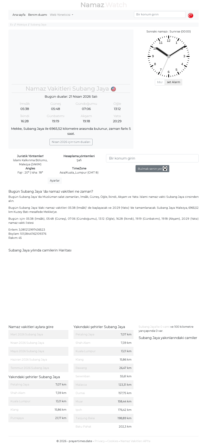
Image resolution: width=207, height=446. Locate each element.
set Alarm (173, 82)
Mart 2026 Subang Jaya (26, 334)
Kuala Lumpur (20, 401)
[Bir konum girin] (152, 158)
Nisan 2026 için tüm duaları (71, 142)
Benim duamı (37, 14)
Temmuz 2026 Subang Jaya (29, 368)
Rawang (81, 368)
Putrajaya (17, 418)
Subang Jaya (38, 24)
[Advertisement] (71, 59)
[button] (190, 12)
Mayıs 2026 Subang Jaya (27, 351)
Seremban (83, 376)
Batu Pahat (83, 426)
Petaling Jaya (19, 384)
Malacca (81, 384)
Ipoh (79, 409)
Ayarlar (55, 180)
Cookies (112, 441)
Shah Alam (17, 393)
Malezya (22, 24)
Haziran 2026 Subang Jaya (28, 359)
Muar (79, 401)
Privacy (100, 441)
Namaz (92, 5)
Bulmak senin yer (152, 168)
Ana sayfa (19, 14)
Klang (14, 409)
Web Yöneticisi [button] (60, 14)
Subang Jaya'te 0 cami (154, 326)
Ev (11, 24)
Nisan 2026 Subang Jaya (27, 342)
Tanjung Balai (85, 418)
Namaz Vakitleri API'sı (135, 441)
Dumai (80, 393)
